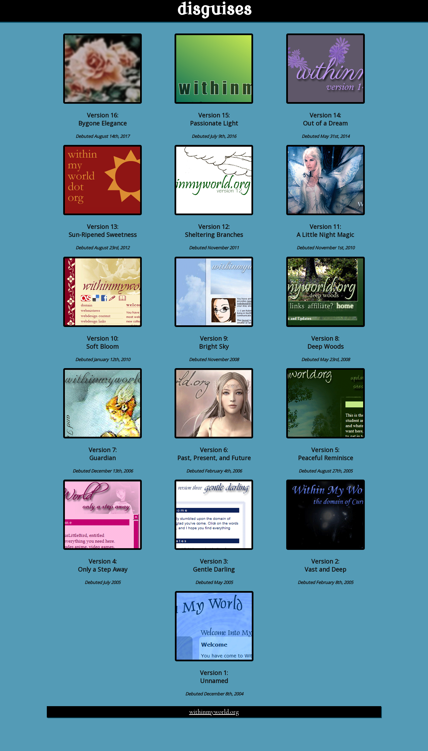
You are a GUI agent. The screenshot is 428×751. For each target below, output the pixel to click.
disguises (214, 9)
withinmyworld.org (214, 712)
